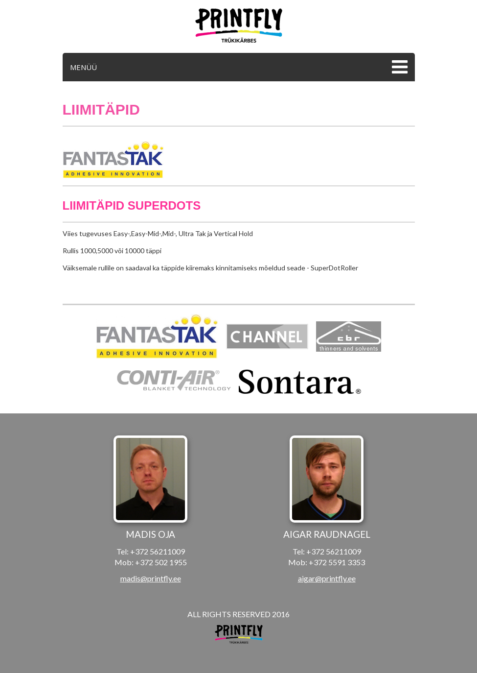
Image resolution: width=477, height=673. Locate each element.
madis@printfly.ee (150, 578)
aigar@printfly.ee (327, 578)
